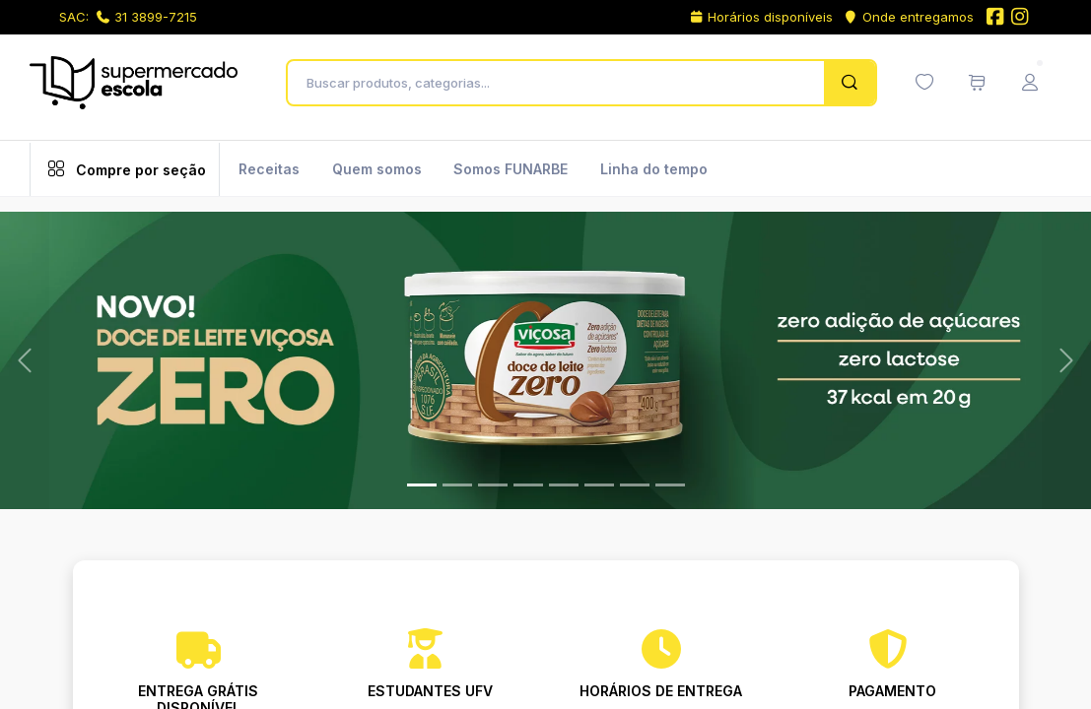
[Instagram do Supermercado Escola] (1019, 18)
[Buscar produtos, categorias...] (561, 82)
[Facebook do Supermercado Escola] (995, 18)
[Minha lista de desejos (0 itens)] (924, 82)
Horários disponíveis (761, 17)
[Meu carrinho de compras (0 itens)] (976, 82)
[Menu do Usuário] (1030, 82)
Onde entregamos (908, 17)
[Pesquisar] (849, 82)
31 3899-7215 (147, 17)
